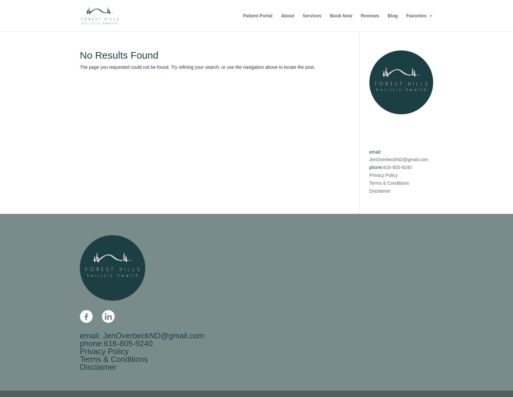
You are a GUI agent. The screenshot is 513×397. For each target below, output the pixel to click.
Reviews (370, 15)
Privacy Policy (383, 175)
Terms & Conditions (389, 183)
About (287, 15)
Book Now (341, 15)
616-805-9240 (397, 167)
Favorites (416, 15)
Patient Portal (258, 15)
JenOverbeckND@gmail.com (399, 159)
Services (312, 15)
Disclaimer (380, 191)
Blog (393, 15)
